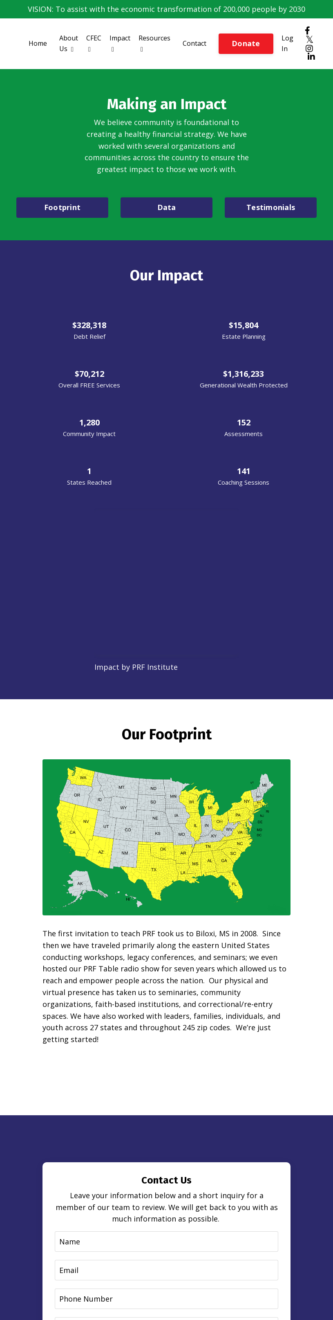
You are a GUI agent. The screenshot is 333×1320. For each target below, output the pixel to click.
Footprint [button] (62, 207)
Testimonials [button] (270, 207)
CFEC (93, 43)
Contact (194, 43)
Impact (120, 43)
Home (38, 43)
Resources (154, 43)
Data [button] (166, 207)
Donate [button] (246, 43)
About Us (68, 43)
